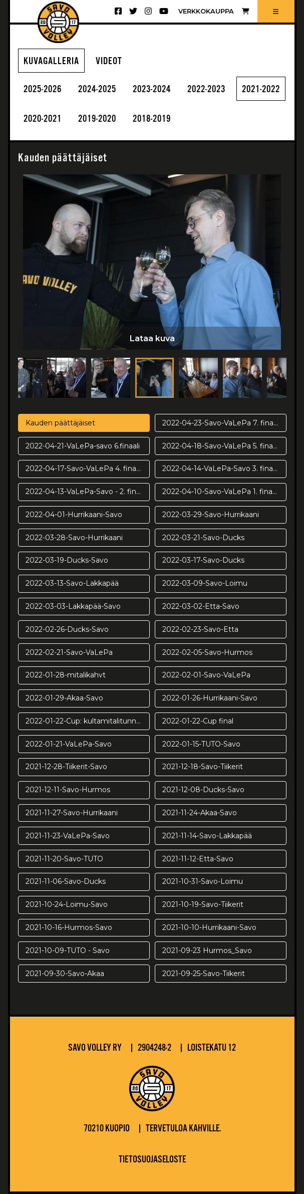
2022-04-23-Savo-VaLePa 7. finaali (221, 423)
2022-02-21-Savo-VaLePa (69, 652)
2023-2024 (162, 90)
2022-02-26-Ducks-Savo (67, 629)
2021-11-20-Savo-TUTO (64, 859)
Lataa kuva (152, 338)
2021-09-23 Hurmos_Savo (207, 951)
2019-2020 (162, 120)
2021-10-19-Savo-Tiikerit (202, 904)
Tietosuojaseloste (152, 1160)
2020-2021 (103, 120)
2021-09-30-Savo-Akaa (65, 974)
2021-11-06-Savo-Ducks (66, 882)
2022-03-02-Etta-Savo (200, 606)
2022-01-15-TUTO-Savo (201, 744)
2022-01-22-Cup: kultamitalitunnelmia (88, 721)
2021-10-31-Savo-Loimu (202, 882)
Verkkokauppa (213, 11)
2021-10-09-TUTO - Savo (68, 951)
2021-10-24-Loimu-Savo (67, 904)
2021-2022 (45, 120)
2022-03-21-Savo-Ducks (203, 538)
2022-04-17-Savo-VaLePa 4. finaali (84, 469)
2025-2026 (45, 90)
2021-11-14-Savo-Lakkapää (207, 836)
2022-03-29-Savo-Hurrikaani (210, 515)
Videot (109, 62)
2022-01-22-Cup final (197, 721)
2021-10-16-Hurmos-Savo (69, 927)
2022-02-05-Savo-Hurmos (207, 652)
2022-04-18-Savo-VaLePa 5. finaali (221, 446)
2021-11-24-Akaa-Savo (199, 813)
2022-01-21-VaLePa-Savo (69, 744)
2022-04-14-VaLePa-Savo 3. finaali (221, 469)
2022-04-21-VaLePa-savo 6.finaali (83, 446)
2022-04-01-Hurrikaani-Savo (74, 515)
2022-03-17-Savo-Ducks (203, 561)
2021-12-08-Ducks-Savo (203, 790)
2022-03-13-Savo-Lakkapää (72, 583)
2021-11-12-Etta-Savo (197, 859)
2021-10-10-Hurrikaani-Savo (209, 927)
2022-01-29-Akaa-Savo (64, 698)
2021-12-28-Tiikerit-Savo (66, 767)
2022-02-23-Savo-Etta (200, 629)
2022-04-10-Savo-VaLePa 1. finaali (220, 492)
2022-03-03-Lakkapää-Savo (73, 606)
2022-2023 (220, 90)
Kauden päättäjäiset (60, 423)
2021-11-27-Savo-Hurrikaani (72, 813)
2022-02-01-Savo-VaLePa (206, 675)
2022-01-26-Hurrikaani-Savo (209, 698)
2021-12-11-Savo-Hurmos (68, 790)
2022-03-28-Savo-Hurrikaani (74, 538)
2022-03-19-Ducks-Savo (67, 561)
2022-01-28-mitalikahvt (66, 675)
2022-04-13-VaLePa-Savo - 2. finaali (86, 492)
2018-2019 (220, 120)
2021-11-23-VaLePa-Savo (68, 836)
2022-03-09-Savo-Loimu (204, 583)
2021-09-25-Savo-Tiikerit (203, 974)
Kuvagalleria (51, 62)
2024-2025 (103, 90)
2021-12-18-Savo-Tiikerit (202, 767)
